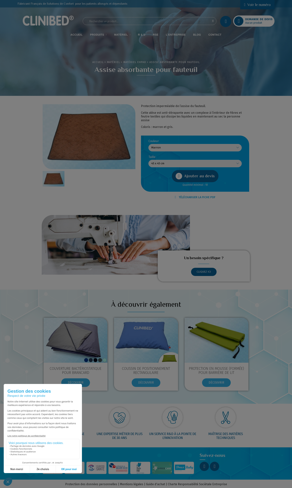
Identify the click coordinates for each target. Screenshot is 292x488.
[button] (195, 176)
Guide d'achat (155, 484)
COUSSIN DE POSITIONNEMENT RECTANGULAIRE (146, 370)
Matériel (122, 34)
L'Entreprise (176, 34)
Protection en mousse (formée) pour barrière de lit (216, 370)
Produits (98, 34)
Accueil (76, 34)
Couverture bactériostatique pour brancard (75, 370)
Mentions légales (131, 484)
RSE (155, 34)
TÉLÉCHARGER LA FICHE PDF (195, 197)
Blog (197, 34)
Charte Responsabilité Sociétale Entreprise (197, 484)
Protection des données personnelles (91, 484)
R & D (141, 34)
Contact (214, 34)
